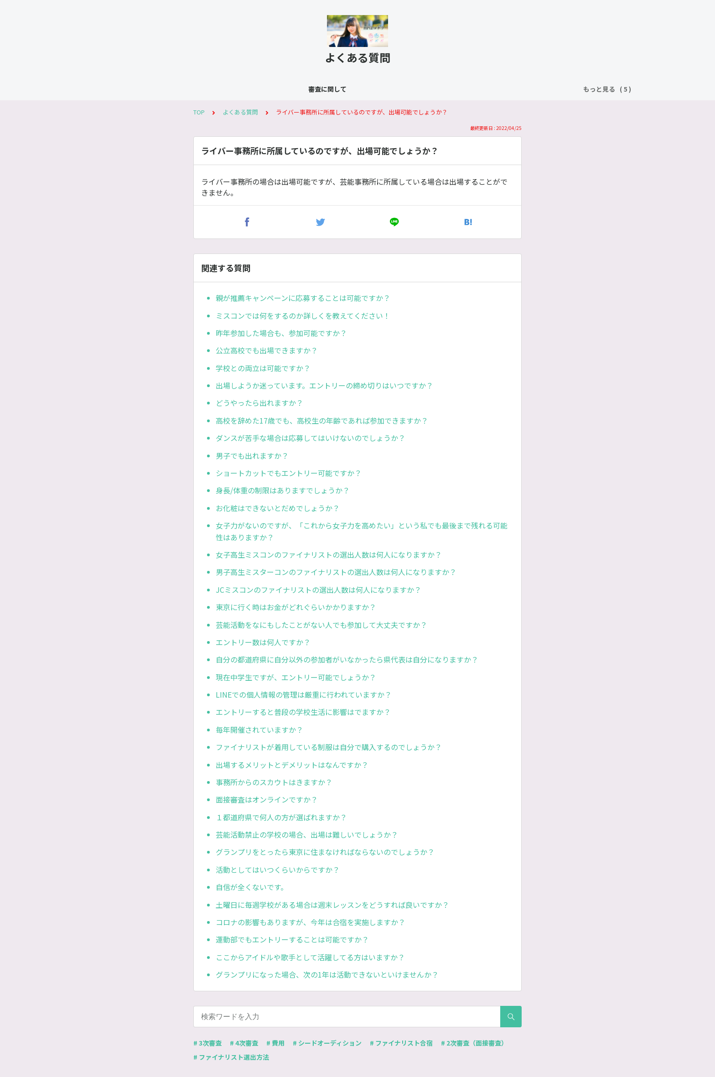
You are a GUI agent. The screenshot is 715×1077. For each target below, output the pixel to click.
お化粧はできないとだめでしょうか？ (278, 507)
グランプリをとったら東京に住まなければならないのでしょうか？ (325, 851)
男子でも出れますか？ (252, 455)
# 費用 (275, 1042)
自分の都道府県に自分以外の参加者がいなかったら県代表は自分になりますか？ (347, 659)
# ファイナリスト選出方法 (231, 1056)
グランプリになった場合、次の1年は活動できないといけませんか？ (327, 974)
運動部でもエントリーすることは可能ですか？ (292, 939)
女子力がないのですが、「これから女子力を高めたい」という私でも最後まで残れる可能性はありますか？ (362, 531)
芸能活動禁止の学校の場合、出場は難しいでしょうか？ (307, 834)
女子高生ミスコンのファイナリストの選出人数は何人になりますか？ (329, 554)
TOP (199, 112)
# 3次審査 (207, 1042)
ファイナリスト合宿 (361, 88)
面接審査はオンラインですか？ (267, 799)
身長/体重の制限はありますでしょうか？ (283, 490)
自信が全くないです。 (252, 886)
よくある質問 (224, 88)
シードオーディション (288, 88)
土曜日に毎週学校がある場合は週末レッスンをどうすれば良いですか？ (332, 904)
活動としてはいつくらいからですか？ (278, 869)
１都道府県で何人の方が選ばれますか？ (281, 817)
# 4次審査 (244, 1042)
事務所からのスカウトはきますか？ (274, 782)
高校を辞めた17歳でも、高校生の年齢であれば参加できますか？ (322, 420)
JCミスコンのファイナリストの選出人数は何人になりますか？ (318, 589)
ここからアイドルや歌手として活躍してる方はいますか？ (310, 957)
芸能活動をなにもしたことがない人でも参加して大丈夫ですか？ (321, 624)
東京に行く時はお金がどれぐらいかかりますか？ (296, 606)
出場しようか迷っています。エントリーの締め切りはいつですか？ (324, 385)
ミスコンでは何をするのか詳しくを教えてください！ (303, 315)
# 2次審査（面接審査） (474, 1042)
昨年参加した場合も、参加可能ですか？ (281, 332)
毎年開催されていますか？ (259, 729)
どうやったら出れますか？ (259, 402)
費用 (409, 88)
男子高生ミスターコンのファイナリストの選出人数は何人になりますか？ (336, 571)
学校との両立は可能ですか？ (263, 367)
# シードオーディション (327, 1042)
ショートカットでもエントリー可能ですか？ (289, 472)
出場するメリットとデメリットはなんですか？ (292, 764)
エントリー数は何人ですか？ (263, 642)
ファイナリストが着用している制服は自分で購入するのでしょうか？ (329, 746)
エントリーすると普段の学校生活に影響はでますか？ (303, 711)
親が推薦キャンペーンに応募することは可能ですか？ (303, 297)
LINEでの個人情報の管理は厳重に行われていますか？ (304, 694)
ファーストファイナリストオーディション (488, 88)
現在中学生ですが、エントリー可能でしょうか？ (296, 677)
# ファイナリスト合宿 (401, 1042)
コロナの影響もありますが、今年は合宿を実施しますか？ (310, 921)
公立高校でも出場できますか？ (267, 350)
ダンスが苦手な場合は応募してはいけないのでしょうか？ (310, 437)
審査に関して (173, 88)
